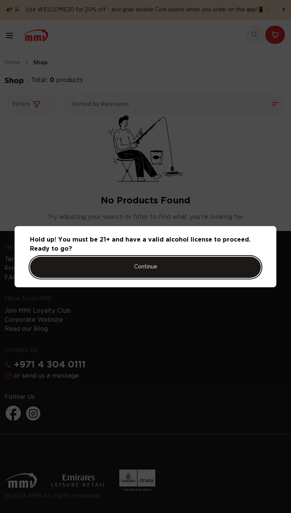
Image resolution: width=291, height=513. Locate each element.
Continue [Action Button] (145, 267)
